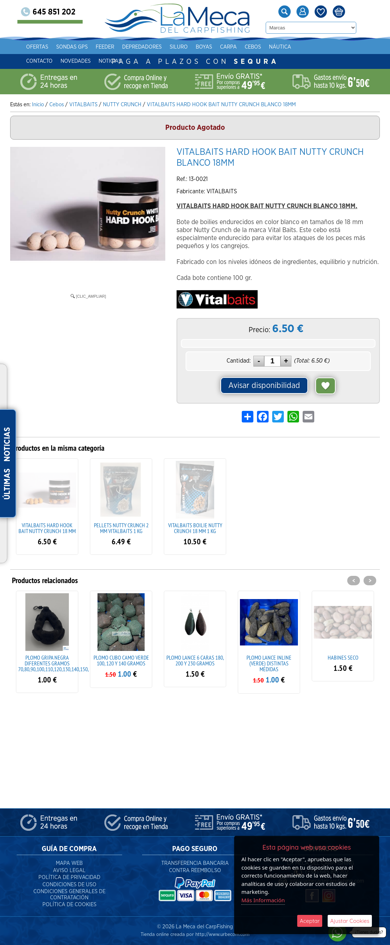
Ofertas (37, 47)
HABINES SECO (343, 657)
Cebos (253, 47)
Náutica (280, 47)
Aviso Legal (69, 870)
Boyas (204, 47)
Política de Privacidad (69, 877)
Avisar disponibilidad (264, 385)
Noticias (110, 61)
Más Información (263, 900)
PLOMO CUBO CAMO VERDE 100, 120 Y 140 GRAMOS (121, 660)
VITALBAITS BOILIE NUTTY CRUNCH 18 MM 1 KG (195, 528)
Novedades (76, 61)
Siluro (179, 47)
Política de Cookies (69, 904)
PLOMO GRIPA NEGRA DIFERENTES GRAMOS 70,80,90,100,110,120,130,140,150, (53, 663)
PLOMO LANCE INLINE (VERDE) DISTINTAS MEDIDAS (268, 663)
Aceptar (310, 920)
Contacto (39, 61)
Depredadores (142, 47)
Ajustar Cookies (349, 920)
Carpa (228, 47)
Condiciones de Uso (69, 884)
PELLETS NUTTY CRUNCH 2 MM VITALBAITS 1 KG (121, 528)
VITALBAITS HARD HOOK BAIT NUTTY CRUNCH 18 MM (47, 528)
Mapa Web (69, 863)
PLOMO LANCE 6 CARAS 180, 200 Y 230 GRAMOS (195, 660)
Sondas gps (72, 47)
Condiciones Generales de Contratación (69, 894)
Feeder (105, 47)
